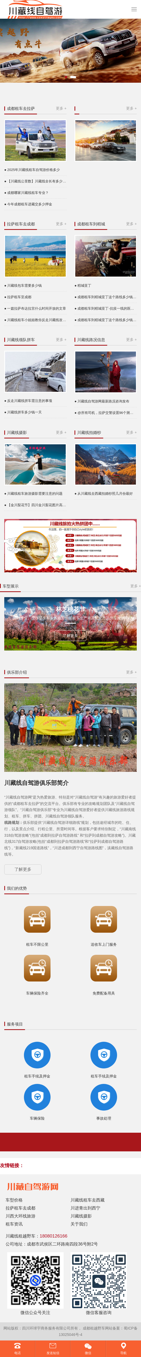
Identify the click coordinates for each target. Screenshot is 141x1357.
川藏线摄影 (17, 432)
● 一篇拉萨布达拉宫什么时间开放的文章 (35, 308)
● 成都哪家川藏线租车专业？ (26, 193)
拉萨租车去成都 (21, 224)
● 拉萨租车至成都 (17, 297)
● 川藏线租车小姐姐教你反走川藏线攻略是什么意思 (35, 320)
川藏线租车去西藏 (87, 1200)
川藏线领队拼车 (21, 339)
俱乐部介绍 (17, 672)
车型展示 (11, 586)
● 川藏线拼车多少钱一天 (23, 412)
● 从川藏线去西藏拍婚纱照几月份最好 (103, 494)
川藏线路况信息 (91, 339)
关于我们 (79, 1224)
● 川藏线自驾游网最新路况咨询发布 (101, 401)
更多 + (61, 108)
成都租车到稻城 (91, 224)
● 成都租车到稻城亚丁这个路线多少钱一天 (105, 297)
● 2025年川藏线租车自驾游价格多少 (32, 170)
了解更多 (70, 635)
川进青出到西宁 (85, 1208)
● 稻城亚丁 (82, 286)
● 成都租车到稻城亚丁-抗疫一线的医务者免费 (105, 308)
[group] (70, 51)
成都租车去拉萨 (21, 108)
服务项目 (15, 1024)
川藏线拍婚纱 (89, 432)
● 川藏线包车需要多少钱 (23, 286)
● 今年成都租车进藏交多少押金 (28, 204)
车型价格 (14, 1200)
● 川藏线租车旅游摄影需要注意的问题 (33, 494)
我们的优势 (17, 888)
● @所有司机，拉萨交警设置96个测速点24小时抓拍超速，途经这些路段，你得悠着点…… (105, 413)
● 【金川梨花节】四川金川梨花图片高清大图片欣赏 (35, 505)
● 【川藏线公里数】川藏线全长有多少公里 (35, 181)
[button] (66, 77)
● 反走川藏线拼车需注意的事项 (28, 401)
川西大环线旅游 (20, 1216)
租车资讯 (14, 1224)
